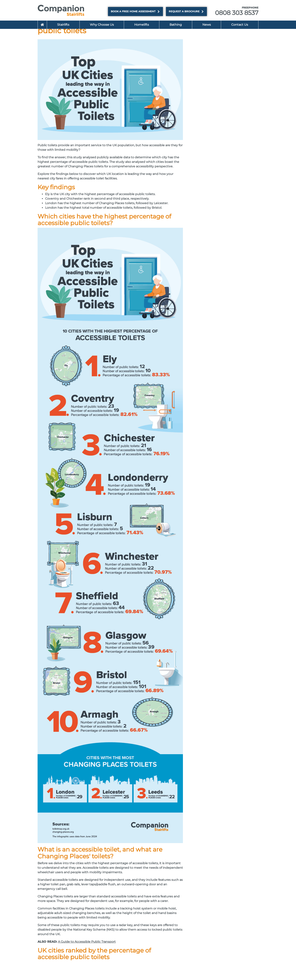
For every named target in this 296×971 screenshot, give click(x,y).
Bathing (176, 24)
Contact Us (239, 24)
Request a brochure (186, 11)
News (206, 24)
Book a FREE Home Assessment (135, 11)
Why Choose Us (102, 24)
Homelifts (141, 24)
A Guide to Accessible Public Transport (87, 941)
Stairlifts (63, 24)
